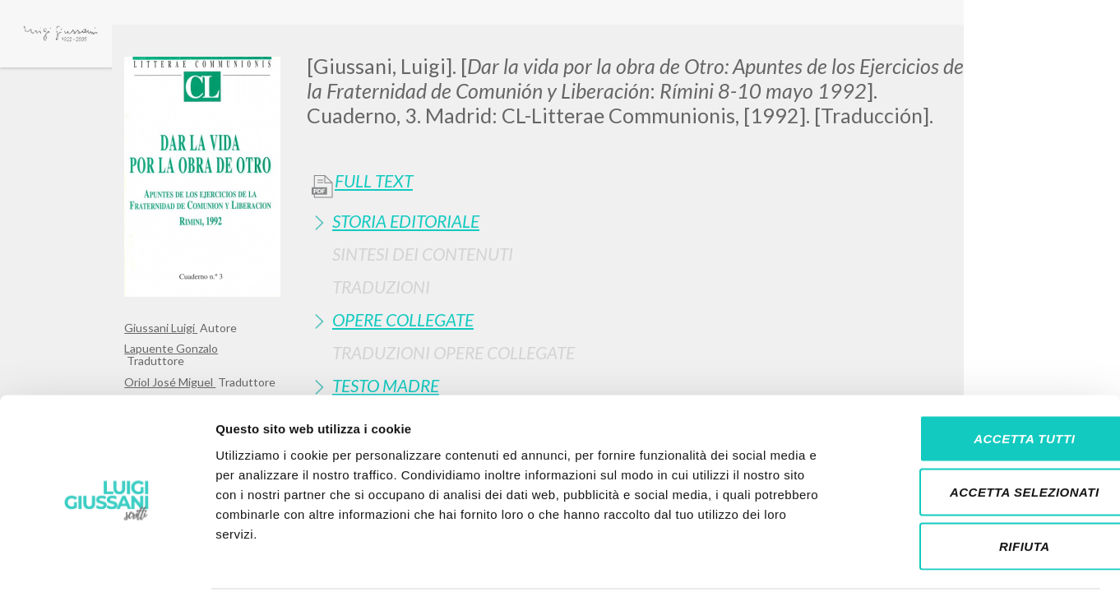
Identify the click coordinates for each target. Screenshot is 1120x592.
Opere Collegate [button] (403, 319)
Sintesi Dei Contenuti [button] (422, 253)
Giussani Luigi (160, 328)
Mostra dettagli (865, 560)
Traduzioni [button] (381, 286)
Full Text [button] (374, 181)
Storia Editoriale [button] (405, 220)
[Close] (983, 49)
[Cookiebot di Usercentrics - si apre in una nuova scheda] (106, 560)
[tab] (651, 220)
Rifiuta (982, 484)
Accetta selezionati (983, 430)
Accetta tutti (982, 376)
